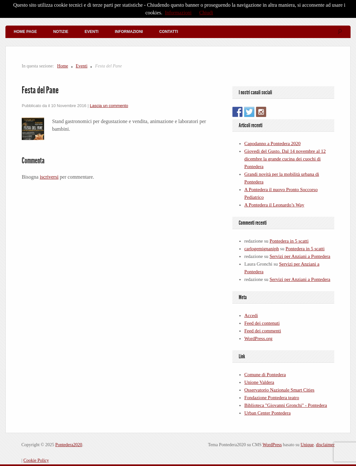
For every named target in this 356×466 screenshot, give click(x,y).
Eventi (91, 31)
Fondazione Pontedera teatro (271, 397)
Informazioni (129, 31)
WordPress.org (258, 338)
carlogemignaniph (261, 248)
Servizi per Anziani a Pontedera (300, 256)
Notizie (60, 31)
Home (62, 66)
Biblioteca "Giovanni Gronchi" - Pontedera (285, 405)
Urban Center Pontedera (267, 413)
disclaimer (325, 444)
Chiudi (206, 12)
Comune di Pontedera (265, 374)
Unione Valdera (259, 382)
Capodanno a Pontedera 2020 (272, 143)
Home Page (25, 31)
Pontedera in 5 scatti (289, 241)
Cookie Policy (36, 460)
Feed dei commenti (262, 330)
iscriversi (49, 177)
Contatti (168, 31)
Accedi (251, 315)
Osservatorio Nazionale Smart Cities (279, 389)
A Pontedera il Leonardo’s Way (274, 204)
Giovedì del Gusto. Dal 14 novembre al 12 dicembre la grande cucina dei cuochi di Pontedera (285, 159)
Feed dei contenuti (262, 323)
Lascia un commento (109, 105)
